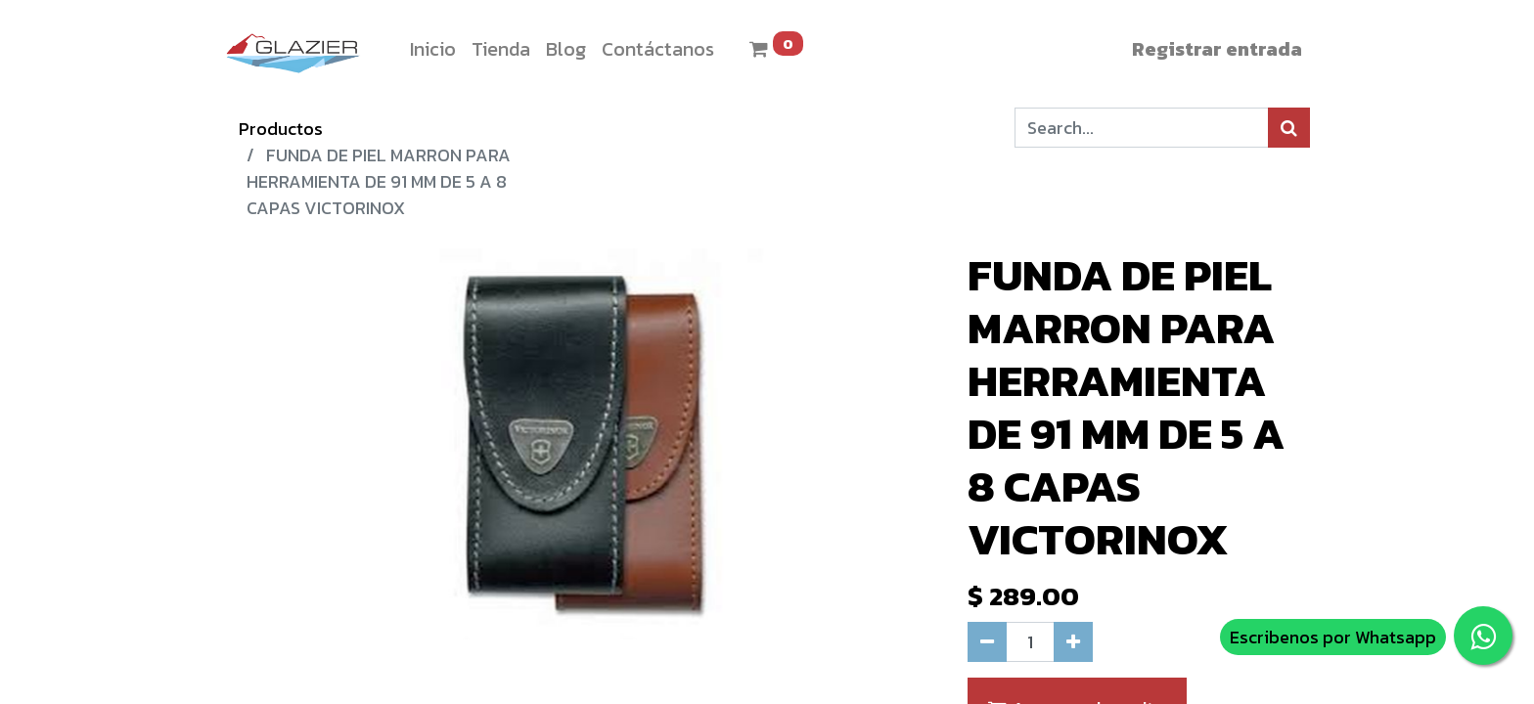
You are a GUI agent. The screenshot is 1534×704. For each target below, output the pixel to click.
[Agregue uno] (1073, 642)
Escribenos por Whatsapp (1333, 637)
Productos (281, 128)
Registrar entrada (1217, 49)
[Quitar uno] (987, 642)
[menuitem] (433, 48)
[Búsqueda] (1289, 128)
